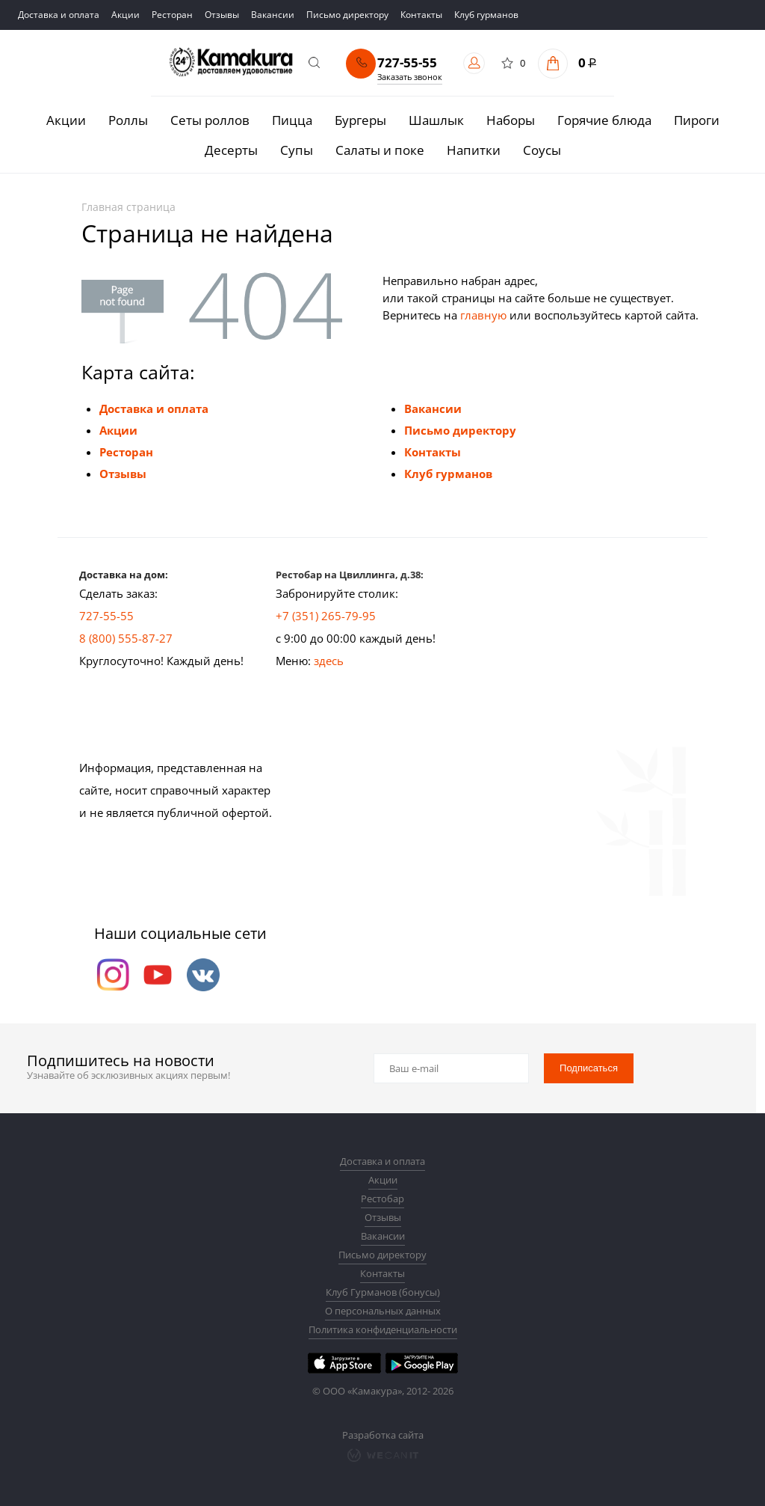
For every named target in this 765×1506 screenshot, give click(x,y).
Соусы (542, 150)
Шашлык (436, 120)
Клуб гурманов (448, 473)
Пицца (292, 120)
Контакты (432, 451)
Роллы (128, 120)
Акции (66, 120)
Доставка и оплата (153, 408)
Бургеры (360, 120)
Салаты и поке (379, 150)
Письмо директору (460, 430)
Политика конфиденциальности (383, 1329)
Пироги (696, 120)
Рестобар (382, 1198)
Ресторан (126, 451)
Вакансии (433, 408)
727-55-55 (407, 63)
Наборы (510, 120)
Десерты (231, 150)
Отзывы (122, 473)
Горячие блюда (604, 120)
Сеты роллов (210, 120)
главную (483, 314)
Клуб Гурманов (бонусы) (383, 1292)
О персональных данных (383, 1310)
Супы (296, 150)
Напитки (474, 150)
